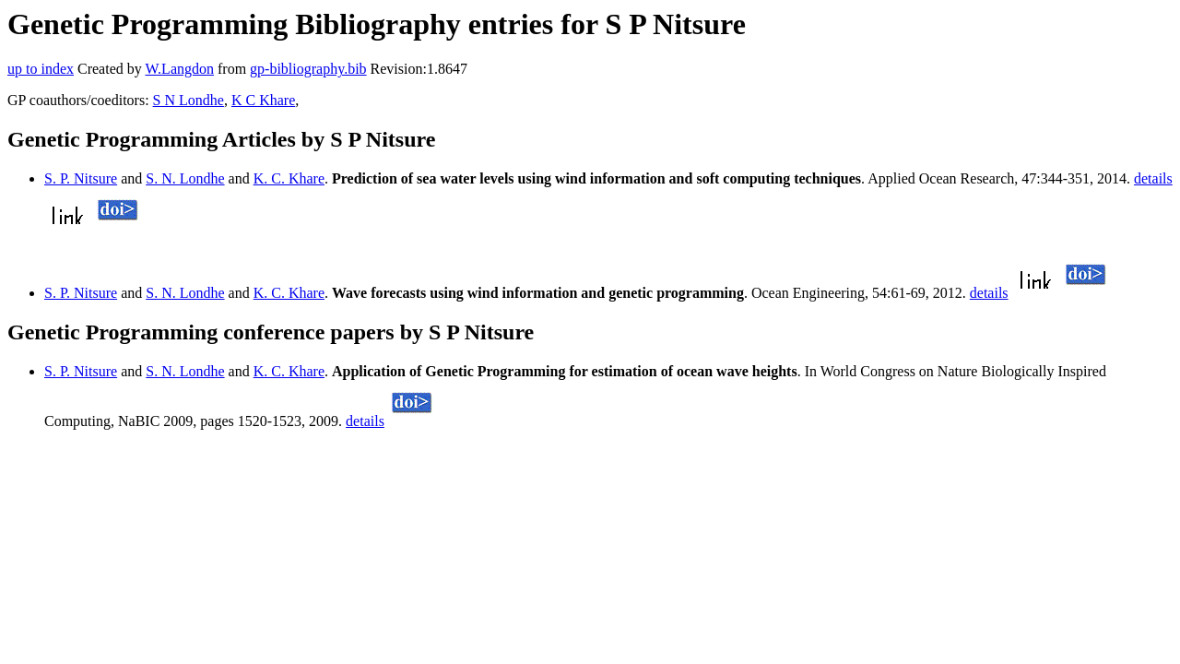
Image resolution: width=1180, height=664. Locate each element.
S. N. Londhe (185, 178)
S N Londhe (188, 100)
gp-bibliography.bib (308, 69)
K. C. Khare (289, 178)
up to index (40, 69)
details (1153, 178)
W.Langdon (179, 69)
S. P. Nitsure (80, 178)
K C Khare (263, 100)
